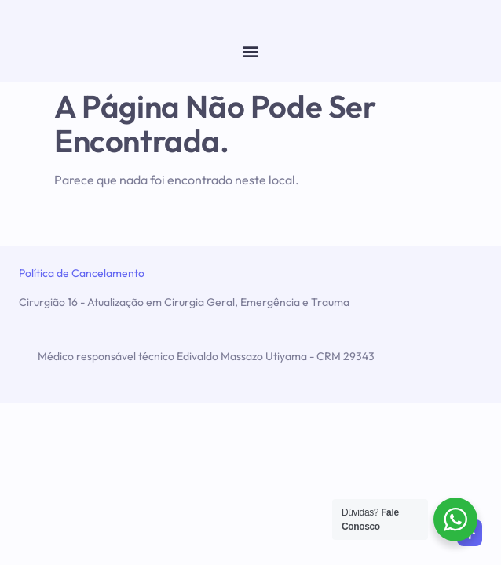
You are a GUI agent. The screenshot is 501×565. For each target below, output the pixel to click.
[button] (251, 51)
